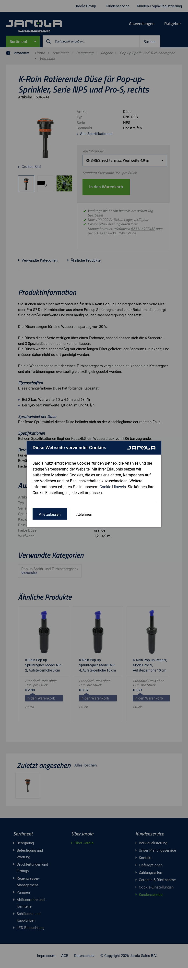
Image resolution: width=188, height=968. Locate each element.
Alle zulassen (50, 514)
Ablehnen (84, 514)
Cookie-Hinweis (112, 486)
